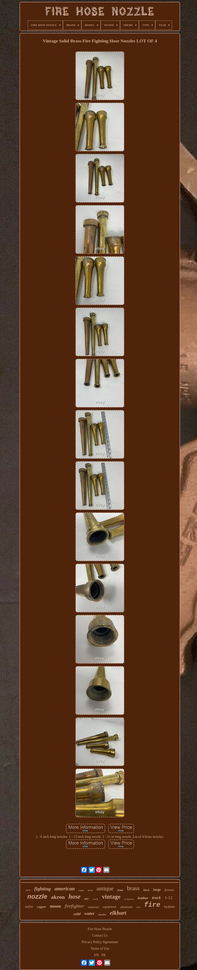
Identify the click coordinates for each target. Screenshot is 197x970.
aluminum (126, 907)
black (146, 890)
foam (120, 890)
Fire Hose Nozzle (100, 929)
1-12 (168, 897)
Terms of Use (100, 948)
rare (28, 890)
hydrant (169, 907)
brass (133, 888)
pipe (86, 898)
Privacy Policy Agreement (100, 942)
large (157, 890)
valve (29, 906)
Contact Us (100, 935)
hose (75, 896)
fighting (42, 889)
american (65, 889)
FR (103, 955)
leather (143, 898)
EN (96, 955)
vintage (111, 896)
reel (81, 890)
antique (105, 888)
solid (77, 914)
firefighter (74, 906)
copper (41, 907)
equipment (109, 907)
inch (138, 907)
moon (55, 906)
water (89, 913)
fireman (169, 890)
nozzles (102, 914)
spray (90, 890)
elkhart (118, 913)
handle (95, 899)
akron (58, 897)
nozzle (37, 896)
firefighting (129, 899)
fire (152, 905)
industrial (93, 907)
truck (156, 897)
